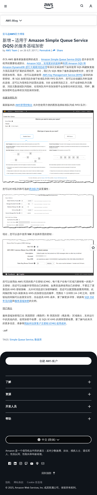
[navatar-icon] (90, 6)
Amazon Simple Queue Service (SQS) (61, 59)
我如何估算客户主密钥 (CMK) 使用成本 (45, 323)
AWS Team (11, 50)
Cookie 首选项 (34, 482)
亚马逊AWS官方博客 (14, 33)
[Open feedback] (93, 247)
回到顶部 (48, 473)
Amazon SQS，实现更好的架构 (43, 63)
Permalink (45, 50)
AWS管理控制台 (23, 104)
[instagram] (20, 464)
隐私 (8, 482)
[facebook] (9, 464)
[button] (48, 20)
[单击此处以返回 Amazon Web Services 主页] (48, 6)
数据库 (38, 339)
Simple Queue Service (21, 339)
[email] (42, 464)
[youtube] (31, 464)
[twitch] (26, 464)
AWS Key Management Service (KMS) (63, 74)
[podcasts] (37, 464)
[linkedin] (15, 464)
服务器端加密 (22, 300)
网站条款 (18, 482)
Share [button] (58, 50)
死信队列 (34, 188)
